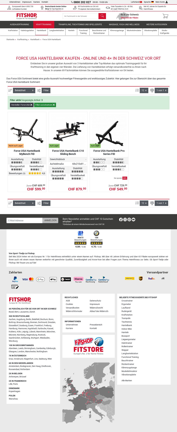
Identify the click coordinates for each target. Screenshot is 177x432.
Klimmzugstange (129, 367)
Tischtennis (127, 322)
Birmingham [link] (29, 348)
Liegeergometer (129, 339)
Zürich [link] (32, 312)
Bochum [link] (44, 319)
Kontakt (45, 2)
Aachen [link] (12, 319)
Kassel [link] (50, 328)
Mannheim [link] (41, 331)
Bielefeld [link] (35, 319)
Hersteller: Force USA (21, 107)
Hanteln (125, 332)
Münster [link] (12, 335)
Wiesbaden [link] (45, 338)
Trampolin (126, 318)
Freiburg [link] (47, 325)
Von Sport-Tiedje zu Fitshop (22, 253)
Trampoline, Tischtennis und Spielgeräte (80, 26)
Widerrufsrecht (96, 308)
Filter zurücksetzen (45, 107)
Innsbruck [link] (18, 359)
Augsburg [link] (20, 319)
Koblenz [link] (12, 331)
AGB (68, 301)
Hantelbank (35, 41)
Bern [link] (17, 312)
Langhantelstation (130, 353)
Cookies (69, 304)
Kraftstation (127, 315)
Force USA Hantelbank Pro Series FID (109, 154)
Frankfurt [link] (38, 325)
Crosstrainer (127, 301)
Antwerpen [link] (14, 376)
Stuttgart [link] (35, 338)
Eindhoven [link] (46, 366)
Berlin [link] (28, 319)
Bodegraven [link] (25, 366)
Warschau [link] (13, 399)
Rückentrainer (128, 364)
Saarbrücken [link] (14, 338)
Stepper (125, 350)
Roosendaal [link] (14, 369)
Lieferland (136, 2)
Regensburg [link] (31, 335)
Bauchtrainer (127, 360)
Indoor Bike (127, 329)
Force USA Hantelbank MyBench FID (27, 154)
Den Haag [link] (36, 366)
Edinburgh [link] (51, 348)
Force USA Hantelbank (51, 41)
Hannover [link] (22, 328)
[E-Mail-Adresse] (24, 220)
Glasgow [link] (13, 351)
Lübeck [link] (32, 331)
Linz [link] (36, 359)
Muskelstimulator (129, 371)
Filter (46, 92)
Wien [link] (50, 359)
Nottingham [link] (42, 351)
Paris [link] (15, 384)
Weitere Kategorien (156, 26)
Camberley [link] (41, 348)
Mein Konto (162, 2)
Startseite (10, 41)
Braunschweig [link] (23, 322)
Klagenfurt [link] (28, 359)
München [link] (51, 331)
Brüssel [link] (22, 376)
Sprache (149, 2)
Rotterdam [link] (25, 369)
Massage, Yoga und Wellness (124, 26)
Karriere (36, 2)
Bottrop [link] (12, 322)
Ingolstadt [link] (32, 328)
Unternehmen (14, 2)
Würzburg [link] (13, 341)
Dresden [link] (51, 322)
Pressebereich (96, 325)
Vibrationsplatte (129, 374)
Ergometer (126, 304)
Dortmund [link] (42, 322)
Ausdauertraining (19, 26)
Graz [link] (11, 359)
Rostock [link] (41, 335)
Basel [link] (11, 312)
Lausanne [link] (24, 312)
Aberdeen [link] (13, 348)
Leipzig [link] (25, 331)
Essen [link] (31, 325)
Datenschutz (95, 301)
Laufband (126, 308)
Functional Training (130, 357)
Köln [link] (19, 331)
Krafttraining (43, 26)
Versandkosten (72, 308)
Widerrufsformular (74, 311)
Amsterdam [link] (14, 366)
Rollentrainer (127, 346)
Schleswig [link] (25, 338)
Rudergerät (127, 311)
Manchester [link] (30, 351)
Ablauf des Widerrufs (99, 311)
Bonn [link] (51, 319)
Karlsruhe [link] (42, 328)
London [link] (20, 351)
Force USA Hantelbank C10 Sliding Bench (68, 154)
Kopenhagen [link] (14, 391)
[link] (121, 220)
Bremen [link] (33, 322)
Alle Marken (127, 380)
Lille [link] (10, 384)
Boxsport (126, 336)
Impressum (27, 2)
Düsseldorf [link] (13, 325)
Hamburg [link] (13, 328)
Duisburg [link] (23, 325)
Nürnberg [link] (21, 335)
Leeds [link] (20, 348)
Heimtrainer (127, 343)
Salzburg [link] (43, 359)
